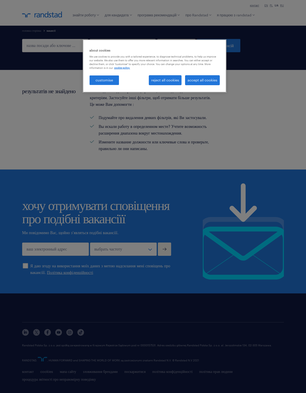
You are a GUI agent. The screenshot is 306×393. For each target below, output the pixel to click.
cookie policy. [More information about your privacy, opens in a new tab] (122, 67)
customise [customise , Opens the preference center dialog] (104, 80)
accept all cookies (202, 80)
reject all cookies (165, 80)
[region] (154, 65)
